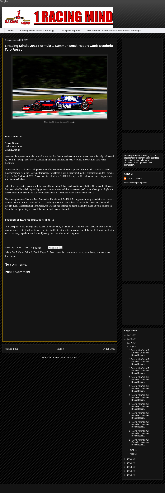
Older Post (109, 348)
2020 (129, 339)
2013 (129, 471)
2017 (14, 252)
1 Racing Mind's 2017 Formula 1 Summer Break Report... (139, 352)
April (132, 454)
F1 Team (51, 252)
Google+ (4, 1)
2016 (129, 459)
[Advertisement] (136, 83)
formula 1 (61, 252)
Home (11, 30)
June (132, 450)
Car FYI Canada (23, 247)
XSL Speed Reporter (70, 30)
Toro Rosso (10, 256)
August (133, 346)
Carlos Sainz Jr (25, 252)
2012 (129, 475)
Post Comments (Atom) (66, 357)
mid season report (75, 252)
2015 (129, 463)
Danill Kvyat (39, 252)
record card (90, 252)
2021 (129, 335)
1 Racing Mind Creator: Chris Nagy (37, 30)
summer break (103, 252)
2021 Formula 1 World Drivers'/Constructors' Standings (113, 30)
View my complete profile (135, 182)
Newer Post (11, 348)
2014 (129, 467)
